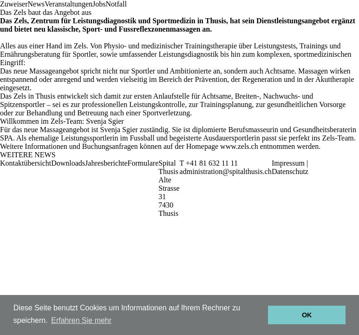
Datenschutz (290, 171)
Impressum (288, 163)
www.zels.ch (239, 146)
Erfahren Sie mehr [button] (81, 320)
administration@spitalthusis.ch (226, 171)
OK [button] (307, 315)
